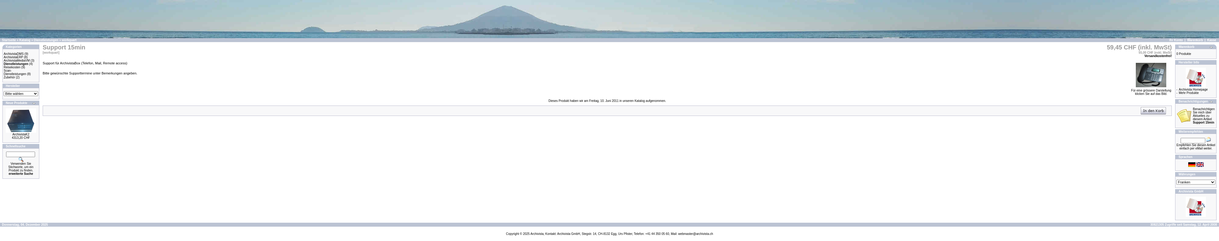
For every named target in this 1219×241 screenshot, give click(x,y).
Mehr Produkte (1189, 93)
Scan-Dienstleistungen (15, 72)
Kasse (1211, 40)
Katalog (24, 40)
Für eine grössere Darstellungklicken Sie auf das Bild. (1151, 90)
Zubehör (9, 77)
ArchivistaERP (13, 57)
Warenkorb (1195, 40)
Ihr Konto (1176, 40)
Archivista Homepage (1193, 89)
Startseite (9, 40)
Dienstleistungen (46, 40)
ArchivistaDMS (14, 54)
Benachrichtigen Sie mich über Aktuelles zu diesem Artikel (1204, 115)
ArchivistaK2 (21, 134)
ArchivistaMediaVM (17, 60)
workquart (69, 40)
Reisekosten (12, 67)
